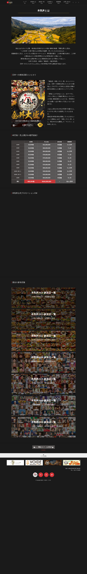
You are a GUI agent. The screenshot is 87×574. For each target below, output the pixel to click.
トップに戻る (43, 546)
